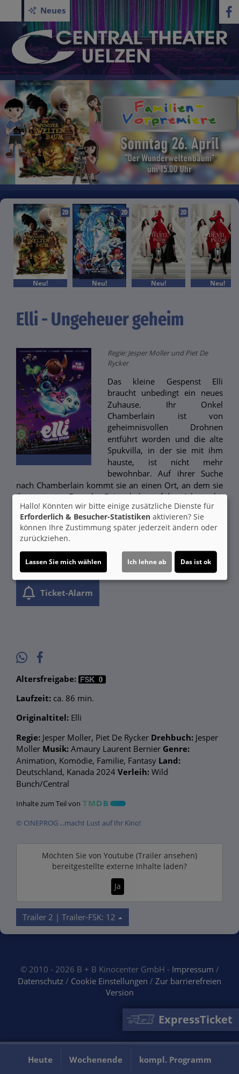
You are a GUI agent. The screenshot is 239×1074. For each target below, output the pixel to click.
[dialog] (119, 537)
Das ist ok (195, 561)
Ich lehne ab (146, 561)
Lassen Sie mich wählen (63, 561)
